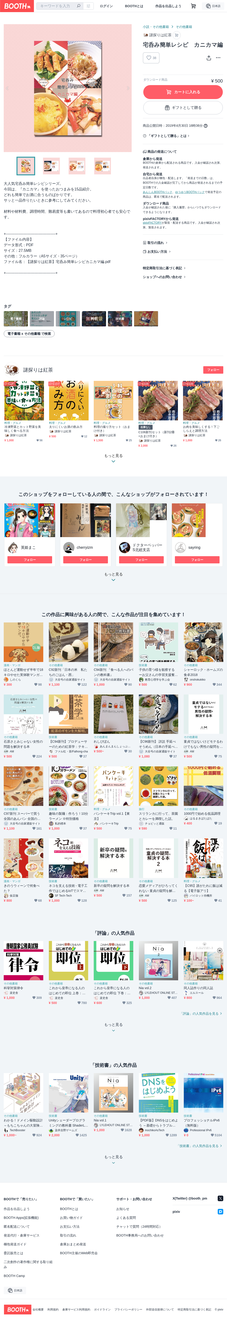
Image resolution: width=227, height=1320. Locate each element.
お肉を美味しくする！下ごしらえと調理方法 (201, 428)
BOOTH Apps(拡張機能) (21, 1218)
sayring (194, 547)
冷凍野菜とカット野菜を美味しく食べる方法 (22, 428)
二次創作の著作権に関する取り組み (28, 1264)
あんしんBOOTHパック (157, 192)
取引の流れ (155, 243)
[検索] (78, 6)
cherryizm (85, 547)
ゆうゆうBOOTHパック (190, 192)
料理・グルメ (12, 423)
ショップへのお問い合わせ (162, 277)
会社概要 (38, 1309)
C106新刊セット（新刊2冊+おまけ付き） (156, 434)
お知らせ (122, 1209)
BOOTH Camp (14, 1276)
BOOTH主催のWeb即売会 (79, 1253)
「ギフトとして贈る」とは (167, 136)
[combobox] (59, 6)
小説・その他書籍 (156, 27)
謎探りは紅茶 (38, 369)
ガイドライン (102, 1309)
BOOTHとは (134, 6)
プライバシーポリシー (128, 1309)
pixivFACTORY (152, 222)
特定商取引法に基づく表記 (162, 268)
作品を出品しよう (168, 6)
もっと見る (113, 578)
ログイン (106, 6)
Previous (7, 88)
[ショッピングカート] (193, 6)
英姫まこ (28, 547)
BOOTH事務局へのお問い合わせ (140, 1235)
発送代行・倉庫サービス (22, 1235)
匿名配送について (17, 1226)
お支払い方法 (157, 251)
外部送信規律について (160, 1309)
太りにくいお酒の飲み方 (66, 427)
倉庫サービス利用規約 (76, 1309)
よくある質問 (126, 1218)
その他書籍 (184, 27)
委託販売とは (13, 1253)
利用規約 (53, 1309)
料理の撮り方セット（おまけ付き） (112, 428)
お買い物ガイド (71, 1218)
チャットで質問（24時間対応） (139, 1226)
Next (128, 88)
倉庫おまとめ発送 (73, 1244)
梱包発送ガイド (15, 1244)
